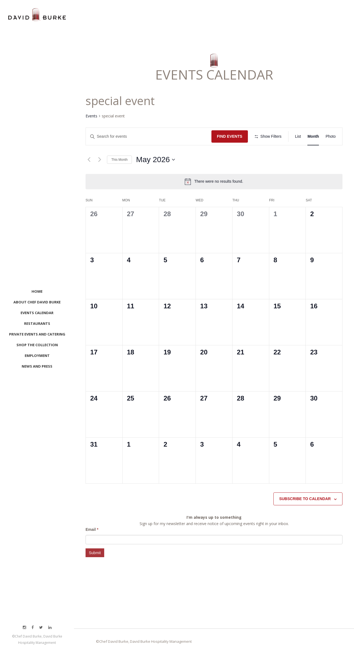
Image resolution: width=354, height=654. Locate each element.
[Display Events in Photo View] (330, 136)
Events (91, 116)
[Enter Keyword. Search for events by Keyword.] (148, 136)
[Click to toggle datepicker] (155, 159)
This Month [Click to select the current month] (119, 160)
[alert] (218, 181)
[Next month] (99, 159)
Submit (95, 553)
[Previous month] (89, 159)
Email (92, 529)
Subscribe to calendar (305, 499)
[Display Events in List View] (298, 136)
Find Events (229, 136)
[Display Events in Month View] (313, 136)
